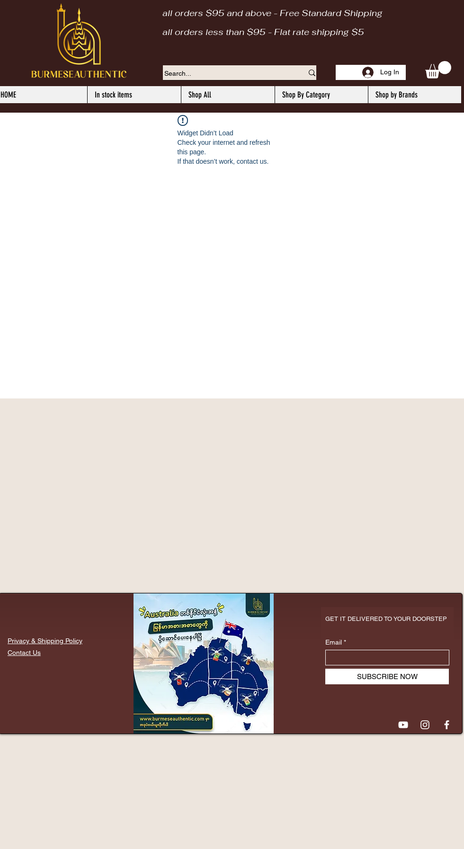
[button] (438, 70)
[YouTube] (403, 725)
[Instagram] (425, 725)
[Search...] (226, 73)
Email (333, 642)
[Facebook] (447, 725)
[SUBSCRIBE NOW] (387, 676)
